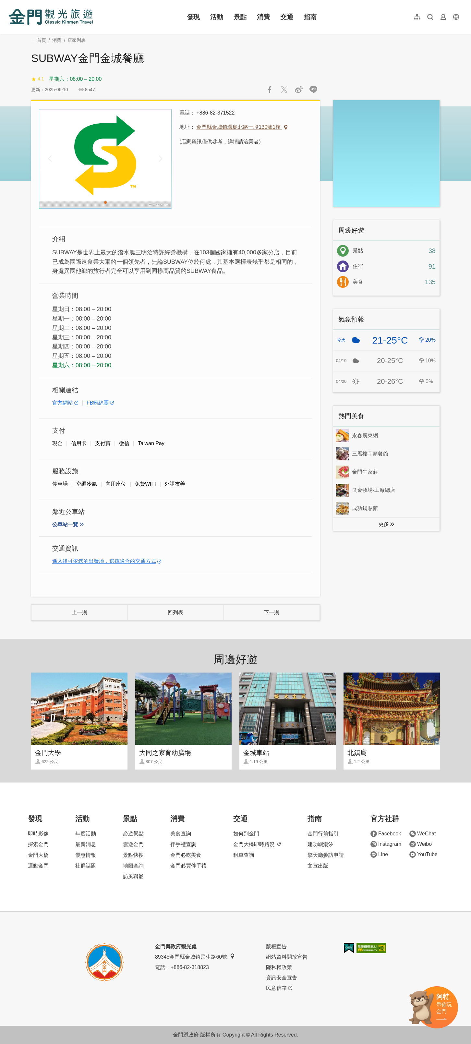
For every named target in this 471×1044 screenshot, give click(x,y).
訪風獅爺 (133, 876)
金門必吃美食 (185, 855)
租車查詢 (243, 855)
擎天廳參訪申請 (326, 855)
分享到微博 (298, 89)
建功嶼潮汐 (320, 844)
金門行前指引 (323, 833)
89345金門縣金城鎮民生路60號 (195, 956)
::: (10, 3)
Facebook (385, 834)
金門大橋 (38, 855)
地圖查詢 (133, 865)
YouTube (423, 854)
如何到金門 (246, 833)
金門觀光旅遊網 (50, 17)
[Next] (160, 158)
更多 (384, 524)
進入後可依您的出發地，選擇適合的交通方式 (104, 561)
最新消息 (85, 844)
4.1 (37, 79)
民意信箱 (279, 988)
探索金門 (38, 844)
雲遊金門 (133, 844)
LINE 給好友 (313, 89)
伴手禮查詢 (183, 844)
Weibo (420, 844)
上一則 (79, 612)
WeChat (422, 834)
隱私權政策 (279, 967)
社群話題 (85, 865)
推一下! (284, 89)
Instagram (385, 844)
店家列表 (76, 40)
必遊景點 (133, 833)
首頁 (41, 40)
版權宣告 (276, 946)
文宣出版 (318, 865)
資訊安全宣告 (281, 977)
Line (379, 854)
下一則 (271, 612)
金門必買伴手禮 (188, 865)
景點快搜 (133, 855)
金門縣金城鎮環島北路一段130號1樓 (239, 127)
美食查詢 (180, 833)
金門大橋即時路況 (257, 844)
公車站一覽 (65, 524)
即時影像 (38, 833)
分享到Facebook (269, 89)
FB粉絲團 (98, 403)
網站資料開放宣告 (287, 957)
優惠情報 (85, 855)
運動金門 (38, 865)
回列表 (175, 612)
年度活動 (85, 833)
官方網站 (62, 403)
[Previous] (50, 158)
